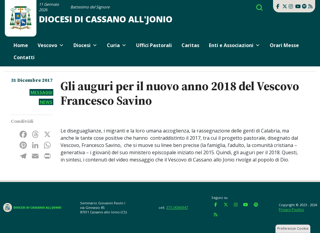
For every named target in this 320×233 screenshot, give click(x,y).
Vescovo (51, 45)
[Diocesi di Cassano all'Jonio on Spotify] (304, 6)
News (46, 102)
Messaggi (41, 92)
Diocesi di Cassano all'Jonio (105, 19)
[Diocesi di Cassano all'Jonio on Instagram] (290, 6)
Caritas (190, 45)
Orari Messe (284, 45)
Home (21, 45)
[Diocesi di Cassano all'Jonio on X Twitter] (284, 6)
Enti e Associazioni (234, 45)
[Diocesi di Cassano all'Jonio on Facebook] (277, 6)
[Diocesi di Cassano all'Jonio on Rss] (310, 6)
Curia (116, 45)
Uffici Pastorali (154, 45)
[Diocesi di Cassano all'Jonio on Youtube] (297, 6)
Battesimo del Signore (90, 7)
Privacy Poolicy (291, 209)
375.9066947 (177, 207)
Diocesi (85, 45)
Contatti (24, 57)
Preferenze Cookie (293, 228)
